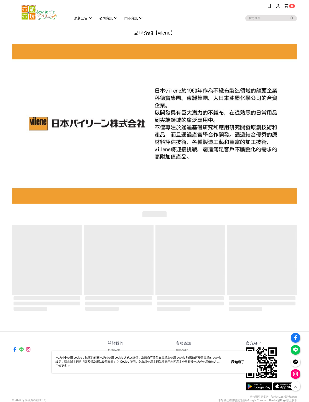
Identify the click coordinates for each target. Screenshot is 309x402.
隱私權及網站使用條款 (98, 361)
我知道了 (238, 362)
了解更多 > (63, 365)
